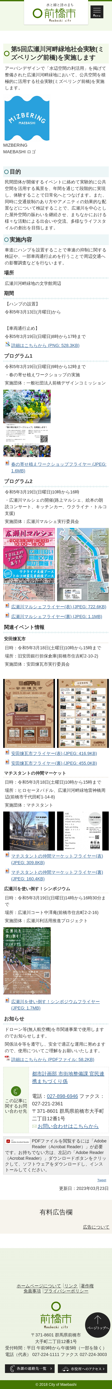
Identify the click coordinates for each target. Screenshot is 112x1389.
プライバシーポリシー (66, 1290)
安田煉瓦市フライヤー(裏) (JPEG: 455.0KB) (54, 763)
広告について (96, 1227)
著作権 (87, 1285)
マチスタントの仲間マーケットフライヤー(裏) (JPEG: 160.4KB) (57, 875)
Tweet (101, 1180)
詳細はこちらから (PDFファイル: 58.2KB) (52, 1059)
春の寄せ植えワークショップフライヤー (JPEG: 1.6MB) (58, 467)
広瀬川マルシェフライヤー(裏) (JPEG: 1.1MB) (56, 616)
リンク (71, 1285)
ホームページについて (39, 1285)
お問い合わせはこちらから (68, 1126)
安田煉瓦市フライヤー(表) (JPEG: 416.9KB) (54, 753)
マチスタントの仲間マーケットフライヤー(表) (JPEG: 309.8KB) (57, 859)
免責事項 (32, 1290)
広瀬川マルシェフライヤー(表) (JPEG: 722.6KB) (58, 606)
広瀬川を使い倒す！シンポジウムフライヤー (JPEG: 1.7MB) (55, 1005)
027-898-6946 (62, 1096)
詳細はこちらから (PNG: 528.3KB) (45, 345)
